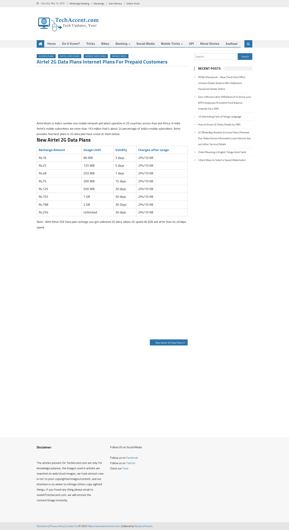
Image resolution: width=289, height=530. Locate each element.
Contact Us (71, 526)
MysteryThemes (143, 526)
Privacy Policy (57, 526)
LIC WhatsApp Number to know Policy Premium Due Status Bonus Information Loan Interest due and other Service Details (224, 138)
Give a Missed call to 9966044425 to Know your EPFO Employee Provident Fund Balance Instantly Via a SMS (224, 102)
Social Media (145, 43)
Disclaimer (42, 526)
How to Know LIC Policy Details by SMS (219, 124)
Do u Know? (71, 43)
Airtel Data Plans (69, 56)
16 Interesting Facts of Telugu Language (219, 116)
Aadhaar (232, 43)
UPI (191, 43)
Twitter (130, 463)
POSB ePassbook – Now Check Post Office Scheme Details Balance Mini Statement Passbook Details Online (221, 83)
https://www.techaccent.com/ (104, 526)
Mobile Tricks (170, 43)
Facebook (132, 457)
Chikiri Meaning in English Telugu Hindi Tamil (222, 152)
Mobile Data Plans (96, 56)
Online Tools (133, 3)
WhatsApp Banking (79, 3)
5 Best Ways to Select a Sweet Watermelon (222, 160)
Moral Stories (209, 43)
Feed (125, 468)
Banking (122, 43)
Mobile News (119, 56)
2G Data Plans (46, 56)
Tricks (90, 43)
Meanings (99, 3)
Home (51, 43)
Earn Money (115, 3)
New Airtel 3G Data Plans (169, 343)
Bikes (105, 43)
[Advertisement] (112, 95)
